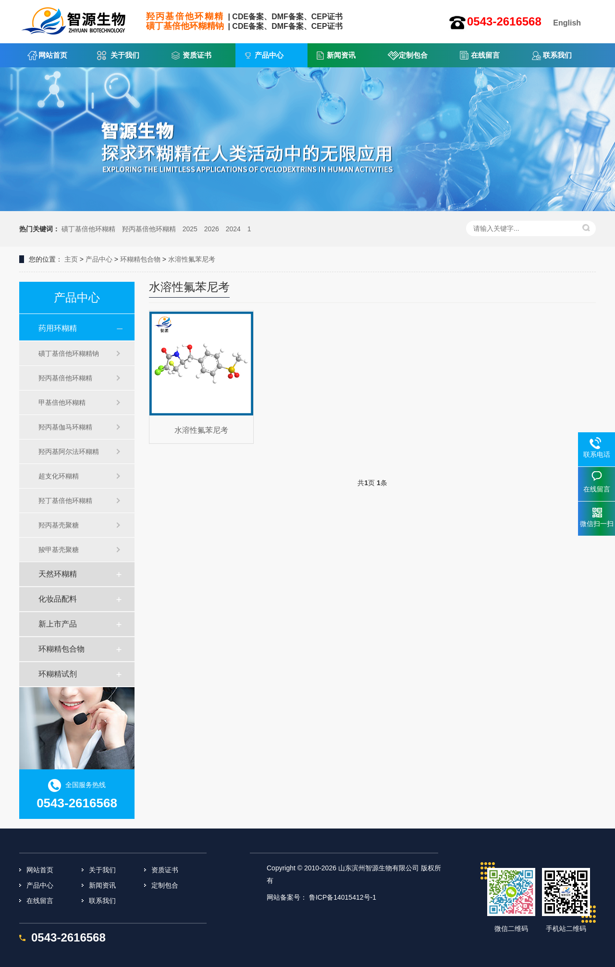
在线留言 (485, 55)
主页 (71, 259)
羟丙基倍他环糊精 (149, 229)
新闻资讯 (341, 55)
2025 (190, 229)
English (567, 23)
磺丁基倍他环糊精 (88, 229)
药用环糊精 (57, 328)
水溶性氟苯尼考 (191, 259)
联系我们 (557, 55)
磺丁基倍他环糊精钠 (68, 353)
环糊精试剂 (57, 674)
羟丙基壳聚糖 (58, 525)
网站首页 (52, 55)
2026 (211, 229)
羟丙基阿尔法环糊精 (68, 451)
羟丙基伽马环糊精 (65, 427)
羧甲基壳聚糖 (58, 549)
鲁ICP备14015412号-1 (342, 897)
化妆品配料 (57, 599)
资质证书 (197, 55)
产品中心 (269, 55)
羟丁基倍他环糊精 (65, 500)
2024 (233, 229)
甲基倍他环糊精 (62, 402)
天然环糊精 (57, 574)
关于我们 (125, 55)
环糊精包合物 (140, 259)
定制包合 (413, 55)
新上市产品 (57, 624)
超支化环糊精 (58, 476)
